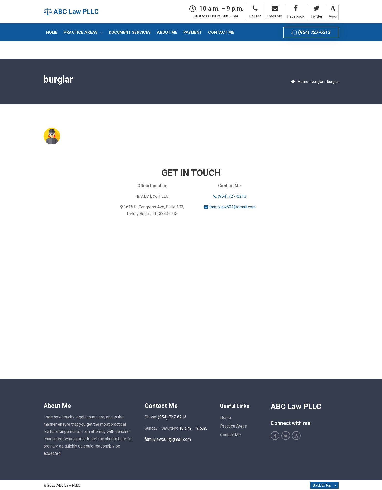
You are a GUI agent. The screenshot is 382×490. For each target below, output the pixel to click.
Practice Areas (233, 426)
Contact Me (230, 434)
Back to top (322, 485)
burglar (317, 81)
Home (303, 81)
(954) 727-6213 (310, 32)
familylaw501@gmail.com (230, 206)
